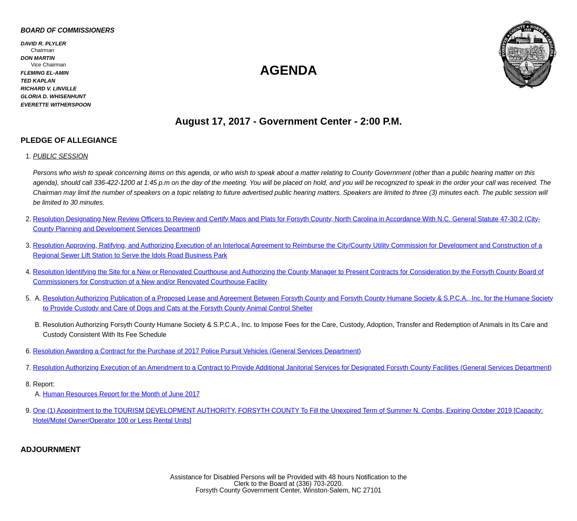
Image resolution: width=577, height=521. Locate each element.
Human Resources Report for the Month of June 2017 (121, 394)
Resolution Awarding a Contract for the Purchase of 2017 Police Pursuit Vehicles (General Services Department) (197, 351)
